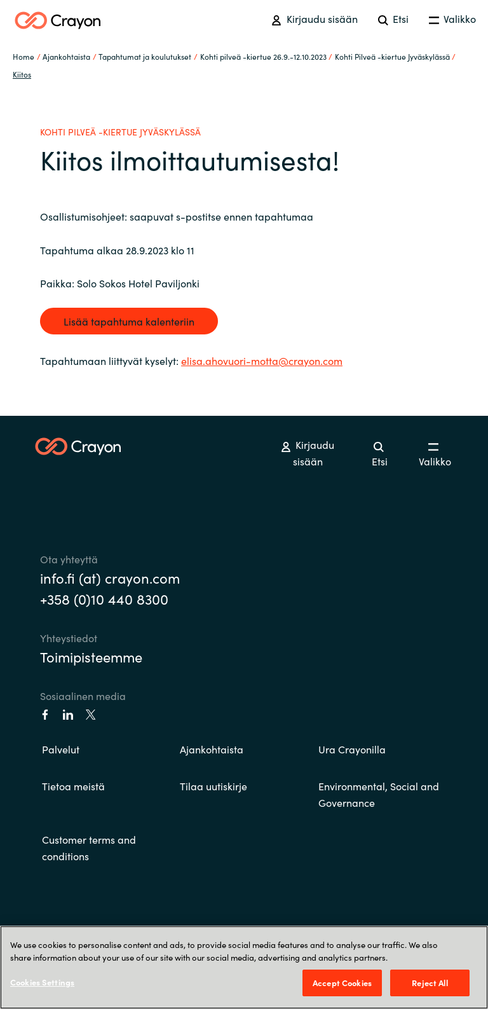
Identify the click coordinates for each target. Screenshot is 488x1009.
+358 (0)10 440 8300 (104, 598)
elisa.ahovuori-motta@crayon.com (261, 360)
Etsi (393, 18)
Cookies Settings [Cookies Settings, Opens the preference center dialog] (42, 982)
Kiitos (22, 74)
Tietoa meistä (73, 786)
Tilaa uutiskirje (213, 786)
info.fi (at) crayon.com (110, 577)
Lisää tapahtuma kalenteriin (129, 321)
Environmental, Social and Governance (378, 794)
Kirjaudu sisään (314, 18)
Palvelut (60, 749)
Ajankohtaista (211, 749)
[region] (244, 967)
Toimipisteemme (91, 656)
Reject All (429, 983)
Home (23, 56)
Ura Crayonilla (352, 749)
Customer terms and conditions (89, 847)
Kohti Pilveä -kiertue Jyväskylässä (392, 56)
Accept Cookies (342, 983)
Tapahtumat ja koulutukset (144, 56)
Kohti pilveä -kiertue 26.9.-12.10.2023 (263, 56)
